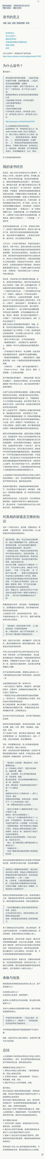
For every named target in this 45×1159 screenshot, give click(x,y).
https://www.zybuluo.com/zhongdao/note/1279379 (22, 56)
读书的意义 (10, 33)
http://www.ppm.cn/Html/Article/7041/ (20, 121)
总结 (7, 48)
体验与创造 (10, 45)
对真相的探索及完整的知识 (16, 42)
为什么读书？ (11, 36)
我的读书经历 (11, 39)
